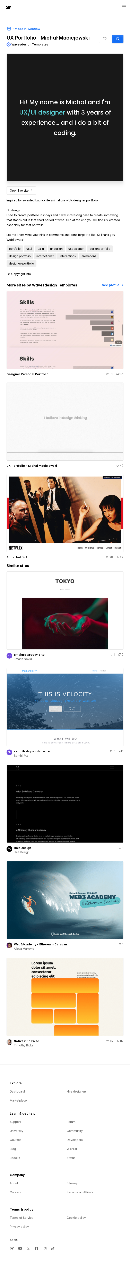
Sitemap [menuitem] (72, 1183)
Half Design (22, 848)
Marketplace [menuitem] (18, 1100)
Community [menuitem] (75, 1130)
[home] (8, 7)
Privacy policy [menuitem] (19, 1226)
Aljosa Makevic (24, 948)
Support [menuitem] (15, 1121)
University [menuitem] (16, 1130)
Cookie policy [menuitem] (76, 1217)
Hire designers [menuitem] (77, 1091)
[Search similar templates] (117, 39)
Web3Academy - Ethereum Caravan (40, 944)
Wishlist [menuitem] (72, 1149)
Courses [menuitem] (15, 1140)
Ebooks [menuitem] (15, 1158)
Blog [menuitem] (13, 1149)
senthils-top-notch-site (32, 751)
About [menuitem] (14, 1183)
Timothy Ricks (23, 1045)
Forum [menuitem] (71, 1121)
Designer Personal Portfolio (28, 374)
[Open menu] (123, 6)
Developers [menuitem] (75, 1140)
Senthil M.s (21, 755)
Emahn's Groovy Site (29, 654)
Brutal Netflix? (17, 557)
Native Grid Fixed (26, 1041)
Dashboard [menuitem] (17, 1091)
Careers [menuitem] (15, 1192)
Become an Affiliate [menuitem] (80, 1192)
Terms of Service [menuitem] (21, 1217)
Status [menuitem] (71, 1158)
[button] (104, 39)
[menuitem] (12, 1248)
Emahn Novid (23, 659)
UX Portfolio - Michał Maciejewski (32, 465)
